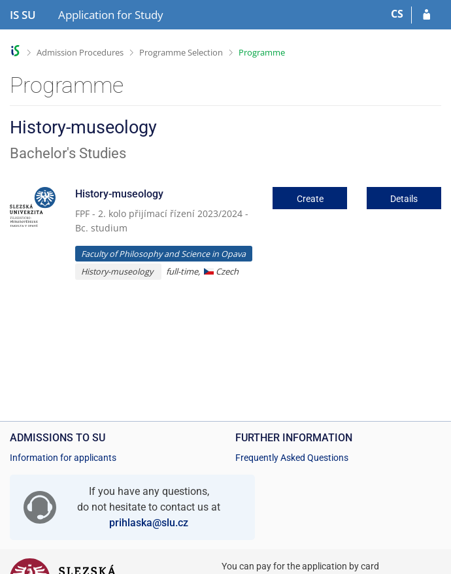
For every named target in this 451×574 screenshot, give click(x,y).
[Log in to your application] (426, 15)
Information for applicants (63, 457)
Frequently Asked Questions (291, 457)
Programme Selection (181, 52)
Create (310, 199)
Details (404, 199)
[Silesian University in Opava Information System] (23, 15)
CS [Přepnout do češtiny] (397, 14)
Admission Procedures (80, 52)
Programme (262, 52)
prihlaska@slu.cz (148, 522)
